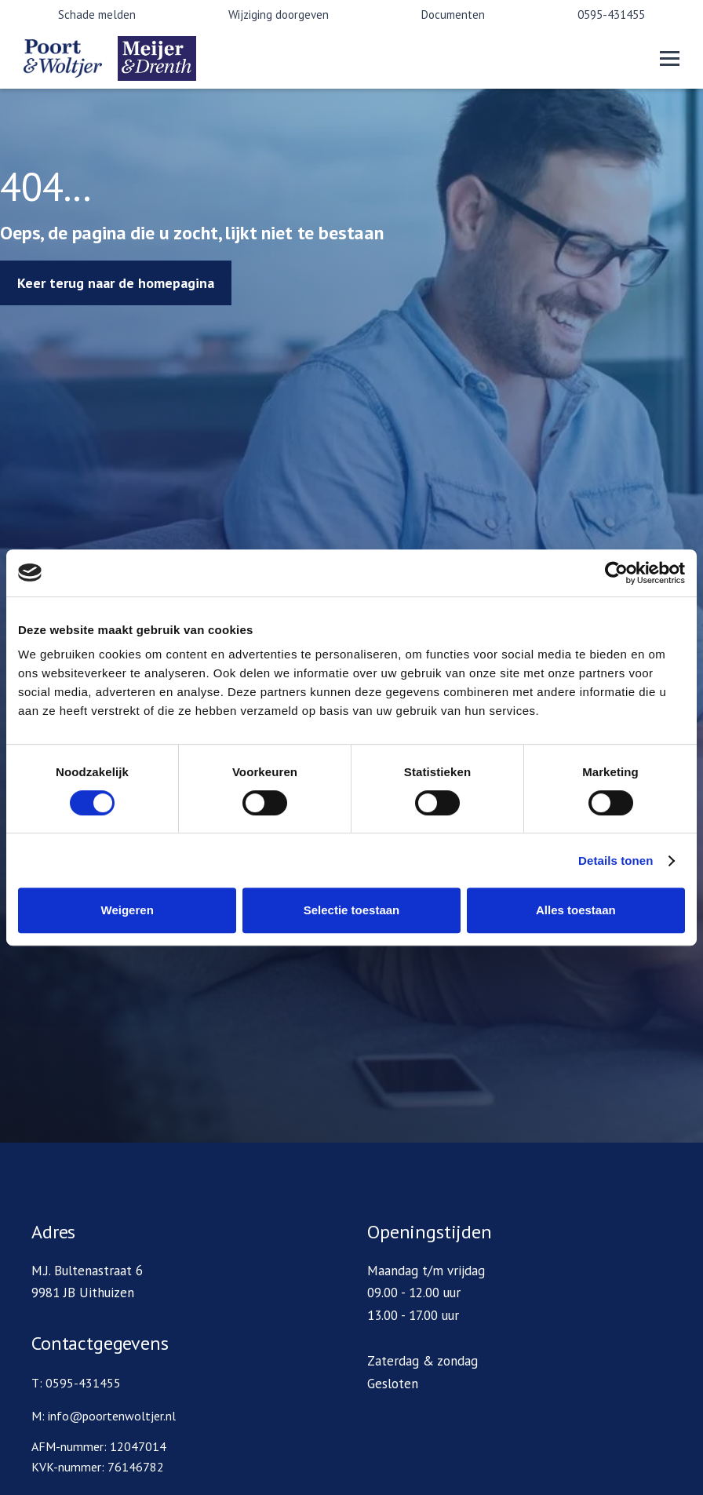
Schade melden (97, 14)
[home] (118, 58)
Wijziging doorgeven (278, 14)
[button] (669, 58)
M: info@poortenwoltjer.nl (103, 1416)
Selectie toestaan (352, 910)
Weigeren (127, 910)
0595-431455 (611, 14)
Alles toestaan (576, 910)
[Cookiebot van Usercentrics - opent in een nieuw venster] (616, 573)
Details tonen (615, 860)
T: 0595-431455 (76, 1383)
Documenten (453, 14)
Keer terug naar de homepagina (115, 283)
